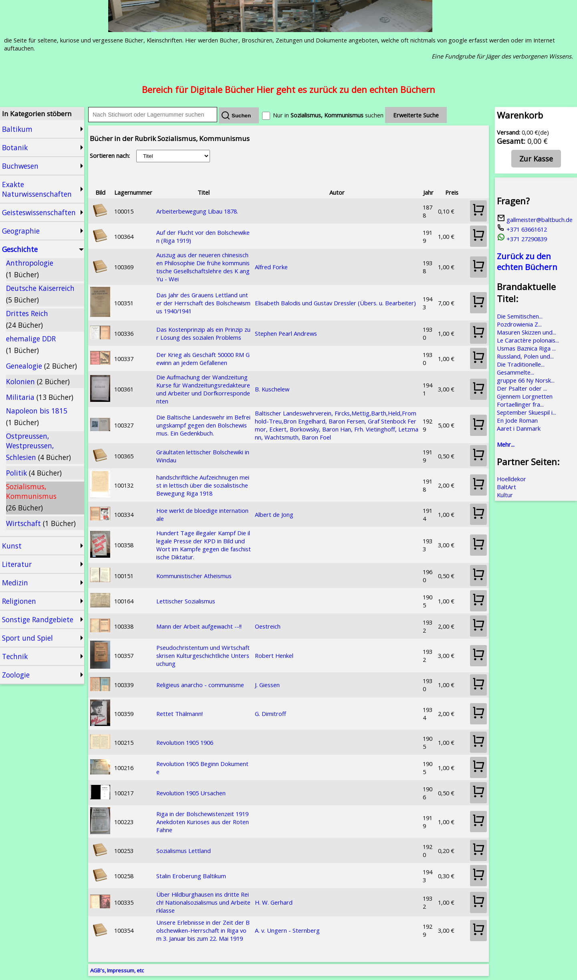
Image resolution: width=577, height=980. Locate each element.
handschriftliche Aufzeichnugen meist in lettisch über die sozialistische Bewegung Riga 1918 (202, 485)
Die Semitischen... (520, 316)
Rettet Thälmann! (179, 714)
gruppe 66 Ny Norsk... (526, 380)
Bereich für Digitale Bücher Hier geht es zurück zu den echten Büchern (288, 89)
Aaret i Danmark (519, 428)
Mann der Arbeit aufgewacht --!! (199, 626)
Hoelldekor (511, 479)
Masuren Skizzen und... (526, 332)
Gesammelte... (515, 372)
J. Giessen (267, 685)
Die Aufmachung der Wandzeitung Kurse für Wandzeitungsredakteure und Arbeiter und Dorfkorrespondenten (203, 389)
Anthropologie (29, 268)
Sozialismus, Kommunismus (31, 497)
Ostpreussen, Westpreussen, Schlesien (38, 446)
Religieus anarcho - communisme (200, 685)
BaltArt (506, 487)
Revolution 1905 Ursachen (191, 793)
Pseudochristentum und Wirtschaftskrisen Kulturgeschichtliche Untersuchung (203, 655)
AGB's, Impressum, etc (117, 970)
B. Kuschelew (272, 389)
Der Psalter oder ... (522, 388)
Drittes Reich (27, 319)
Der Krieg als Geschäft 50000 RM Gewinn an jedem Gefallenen (203, 359)
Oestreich (267, 626)
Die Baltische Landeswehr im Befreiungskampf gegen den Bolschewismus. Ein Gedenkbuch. (203, 425)
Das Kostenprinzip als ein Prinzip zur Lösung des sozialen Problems (203, 333)
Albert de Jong (274, 514)
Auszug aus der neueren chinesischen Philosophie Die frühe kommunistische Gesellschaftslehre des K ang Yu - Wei (203, 267)
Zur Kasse (536, 158)
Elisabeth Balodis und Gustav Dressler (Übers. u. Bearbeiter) (335, 303)
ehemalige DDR (31, 344)
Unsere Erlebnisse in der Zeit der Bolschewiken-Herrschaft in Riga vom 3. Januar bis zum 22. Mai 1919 (203, 930)
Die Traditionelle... (521, 364)
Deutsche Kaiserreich (40, 293)
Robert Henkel (274, 655)
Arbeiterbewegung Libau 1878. (197, 211)
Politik (34, 473)
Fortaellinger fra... (520, 404)
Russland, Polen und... (525, 356)
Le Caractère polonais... (528, 340)
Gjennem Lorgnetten (525, 396)
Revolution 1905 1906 (184, 742)
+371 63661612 (522, 229)
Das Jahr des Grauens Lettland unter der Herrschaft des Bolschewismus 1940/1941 (203, 303)
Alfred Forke (271, 267)
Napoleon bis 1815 (36, 416)
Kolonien (38, 381)
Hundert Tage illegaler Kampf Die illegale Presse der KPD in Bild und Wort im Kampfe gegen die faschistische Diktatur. (203, 545)
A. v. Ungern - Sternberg (287, 930)
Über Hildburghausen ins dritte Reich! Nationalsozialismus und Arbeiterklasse (203, 902)
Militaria (39, 397)
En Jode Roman (517, 420)
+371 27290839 (522, 239)
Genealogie (41, 366)
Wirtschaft (41, 523)
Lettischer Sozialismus (185, 601)
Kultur (505, 495)
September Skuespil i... (526, 412)
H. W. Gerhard (274, 902)
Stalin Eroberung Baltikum (191, 876)
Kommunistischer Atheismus (194, 576)
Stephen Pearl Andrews (286, 333)
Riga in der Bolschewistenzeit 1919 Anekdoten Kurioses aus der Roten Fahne (202, 822)
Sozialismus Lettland (183, 851)
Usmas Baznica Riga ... (526, 348)
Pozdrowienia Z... (519, 324)
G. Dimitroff (270, 714)
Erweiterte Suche (416, 115)
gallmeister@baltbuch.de (535, 220)
